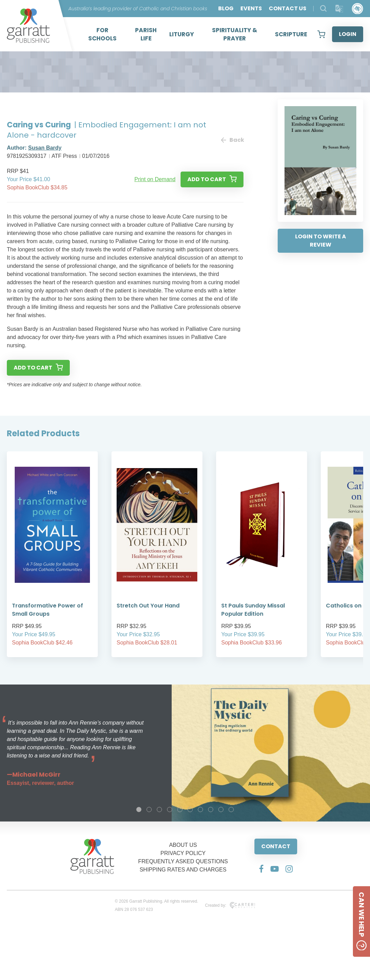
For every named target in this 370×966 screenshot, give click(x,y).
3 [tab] (159, 809)
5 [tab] (179, 809)
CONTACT (275, 846)
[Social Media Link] (261, 868)
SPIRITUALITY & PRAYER (234, 34)
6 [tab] (190, 809)
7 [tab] (200, 809)
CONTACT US (287, 8)
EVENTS (251, 8)
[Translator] (339, 8)
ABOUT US (183, 845)
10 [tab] (231, 809)
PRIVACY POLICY (183, 853)
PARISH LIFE (146, 34)
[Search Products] (323, 8)
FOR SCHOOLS (102, 34)
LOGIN (347, 34)
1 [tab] (138, 809)
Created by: (230, 905)
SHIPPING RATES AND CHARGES (183, 870)
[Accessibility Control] (357, 8)
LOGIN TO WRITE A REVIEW (320, 241)
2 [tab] (149, 809)
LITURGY (181, 34)
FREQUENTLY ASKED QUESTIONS (183, 861)
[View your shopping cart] (321, 34)
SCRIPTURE (291, 34)
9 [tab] (220, 809)
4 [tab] (169, 809)
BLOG (226, 8)
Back (232, 140)
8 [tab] (210, 809)
